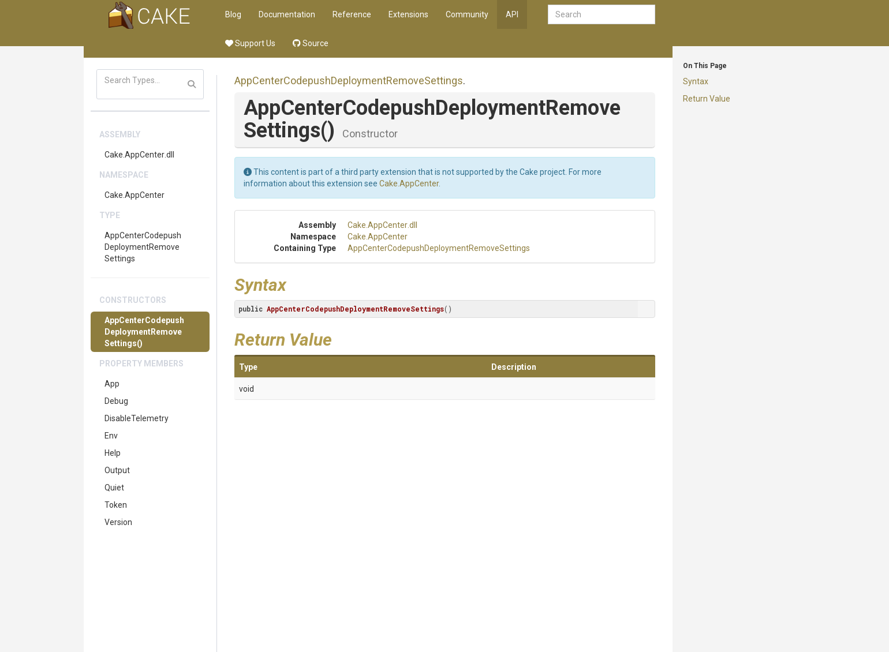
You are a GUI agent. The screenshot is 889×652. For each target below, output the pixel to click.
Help (112, 453)
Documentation (287, 14)
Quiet (114, 487)
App (111, 383)
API (512, 14)
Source (310, 43)
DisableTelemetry (136, 418)
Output (117, 470)
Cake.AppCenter (134, 195)
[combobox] (601, 14)
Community (467, 14)
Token (115, 504)
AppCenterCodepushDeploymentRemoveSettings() (144, 332)
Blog (233, 14)
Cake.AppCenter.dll (139, 154)
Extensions (408, 14)
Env (111, 435)
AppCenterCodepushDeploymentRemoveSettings (142, 247)
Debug (116, 401)
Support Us (250, 43)
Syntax (695, 81)
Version (118, 522)
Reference (352, 14)
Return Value (706, 98)
